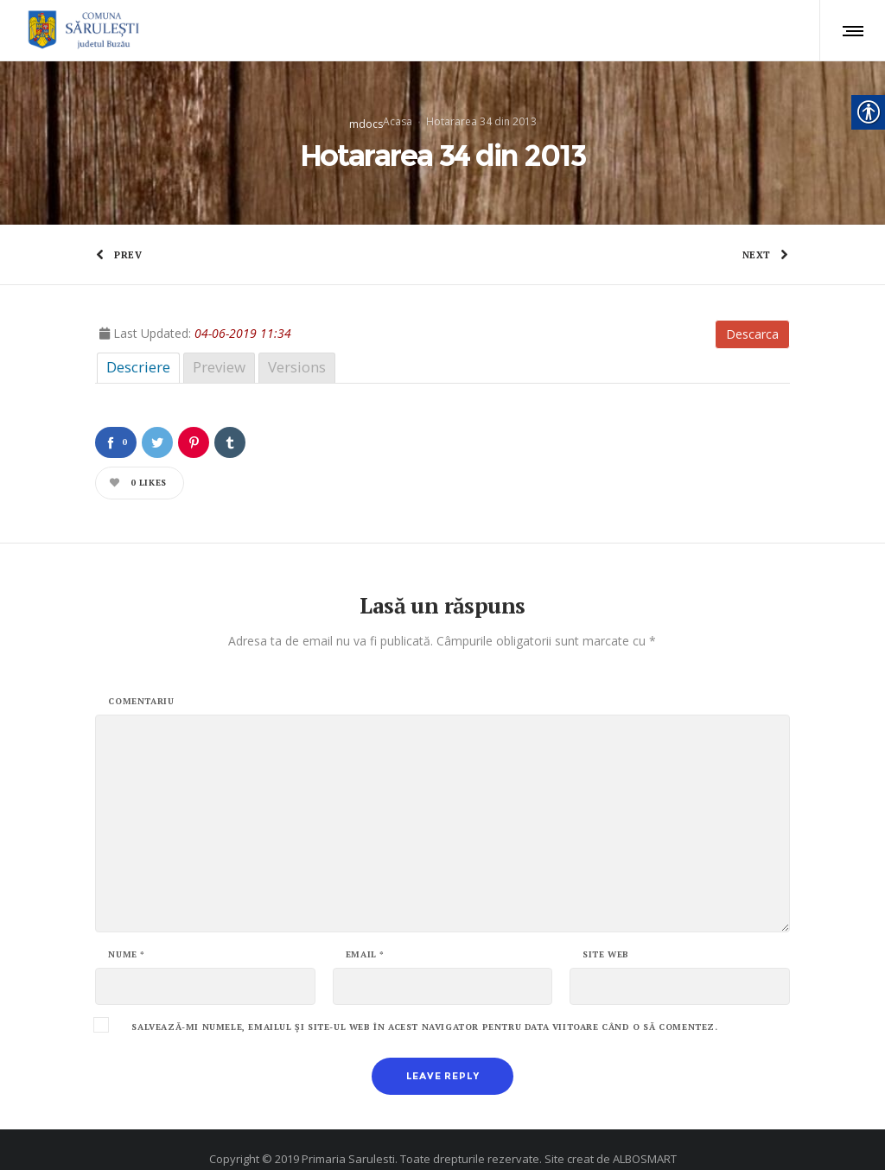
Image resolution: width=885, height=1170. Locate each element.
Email (365, 931)
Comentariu (141, 678)
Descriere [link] (138, 343)
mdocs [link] (366, 112)
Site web (606, 931)
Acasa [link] (397, 109)
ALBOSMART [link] (645, 1135)
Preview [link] (219, 343)
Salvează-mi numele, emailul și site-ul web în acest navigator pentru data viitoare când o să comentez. (424, 1004)
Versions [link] (297, 343)
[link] (80, 30)
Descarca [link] (752, 310)
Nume (126, 931)
